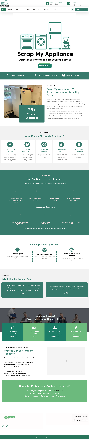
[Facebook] (72, 9)
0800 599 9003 (57, 391)
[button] (6, 417)
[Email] (6, 427)
